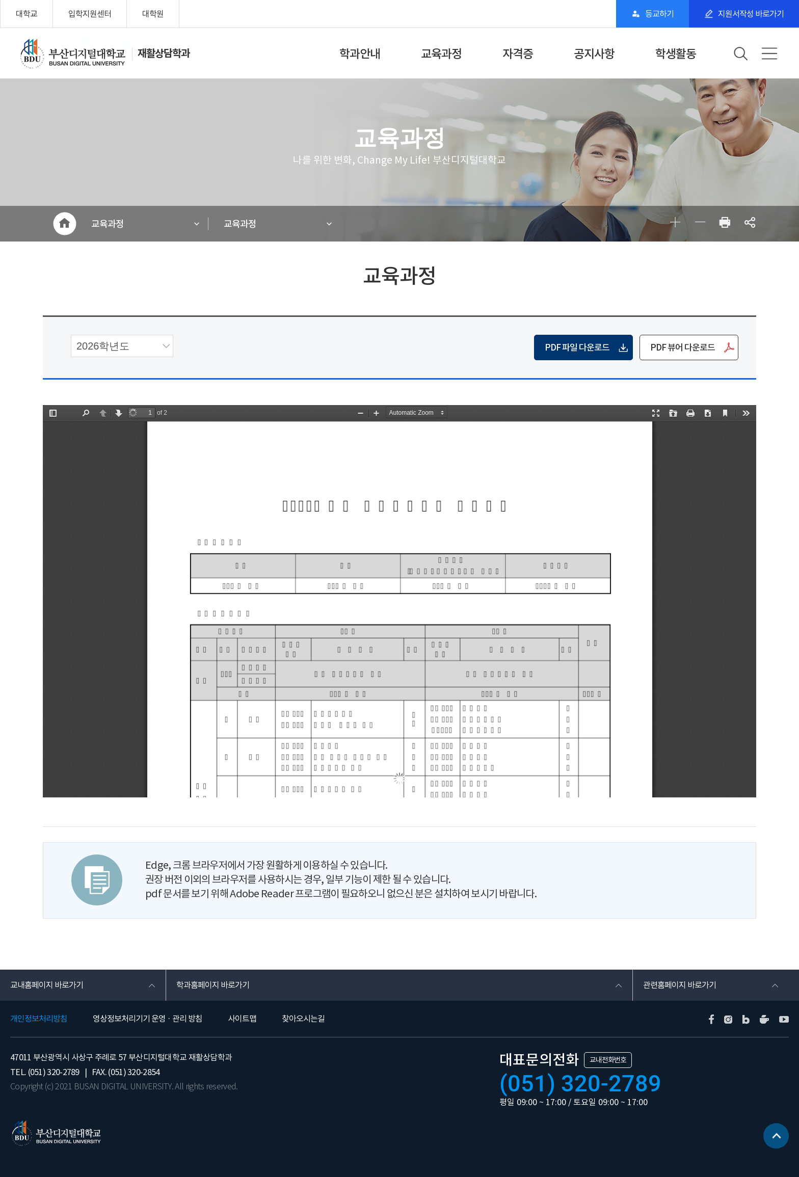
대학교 (26, 14)
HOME (64, 223)
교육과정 (441, 53)
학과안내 (359, 53)
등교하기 (659, 14)
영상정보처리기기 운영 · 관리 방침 (147, 1018)
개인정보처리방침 (38, 1018)
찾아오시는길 (303, 1018)
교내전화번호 (608, 1059)
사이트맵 (242, 1018)
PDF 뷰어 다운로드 (682, 347)
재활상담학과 (164, 53)
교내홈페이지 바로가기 (46, 985)
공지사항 (594, 53)
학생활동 (675, 53)
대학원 (153, 14)
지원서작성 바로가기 (751, 14)
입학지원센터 (89, 14)
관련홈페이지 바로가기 (679, 985)
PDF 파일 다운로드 (577, 347)
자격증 (517, 53)
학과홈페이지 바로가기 (212, 985)
